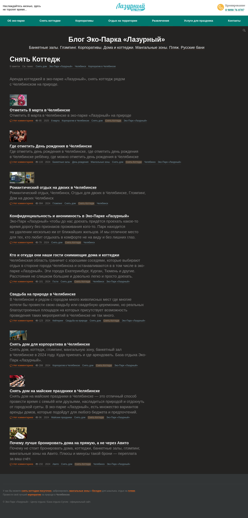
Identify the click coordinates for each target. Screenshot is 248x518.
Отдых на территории (122, 20)
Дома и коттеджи (118, 47)
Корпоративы (84, 20)
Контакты (234, 20)
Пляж (174, 47)
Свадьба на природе (76, 320)
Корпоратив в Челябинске (102, 66)
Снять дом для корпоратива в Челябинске (50, 344)
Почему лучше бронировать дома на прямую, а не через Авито (69, 443)
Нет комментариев (21, 120)
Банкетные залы (43, 47)
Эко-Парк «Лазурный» (61, 66)
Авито (55, 464)
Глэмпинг (68, 47)
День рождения (80, 162)
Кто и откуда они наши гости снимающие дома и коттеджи (64, 255)
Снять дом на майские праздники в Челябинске (55, 391)
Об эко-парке (16, 20)
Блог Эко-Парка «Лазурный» (116, 39)
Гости (55, 281)
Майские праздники (61, 417)
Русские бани (192, 47)
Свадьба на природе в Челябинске (43, 294)
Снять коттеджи (50, 20)
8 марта (55, 120)
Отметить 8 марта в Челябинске (40, 110)
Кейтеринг (57, 320)
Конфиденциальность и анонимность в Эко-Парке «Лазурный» (69, 216)
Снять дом (41, 66)
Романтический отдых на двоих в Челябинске (53, 187)
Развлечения (160, 20)
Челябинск (80, 66)
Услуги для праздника (198, 20)
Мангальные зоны (151, 47)
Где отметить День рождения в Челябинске (51, 146)
